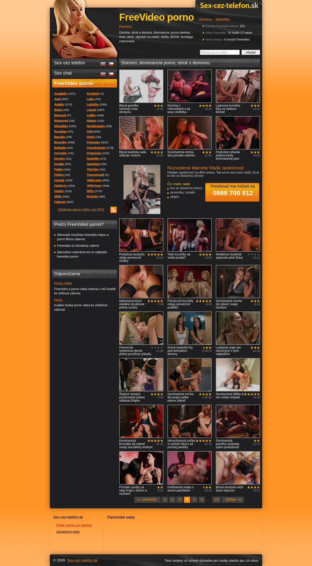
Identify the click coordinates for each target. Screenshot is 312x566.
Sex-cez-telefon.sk (228, 5)
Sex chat (63, 72)
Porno (58, 300)
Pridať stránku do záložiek (74, 525)
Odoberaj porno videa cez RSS (81, 209)
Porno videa (63, 283)
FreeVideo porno (73, 83)
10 (216, 499)
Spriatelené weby (68, 532)
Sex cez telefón (69, 62)
